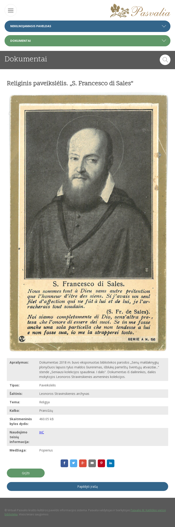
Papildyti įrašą (87, 486)
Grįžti (26, 473)
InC (41, 432)
